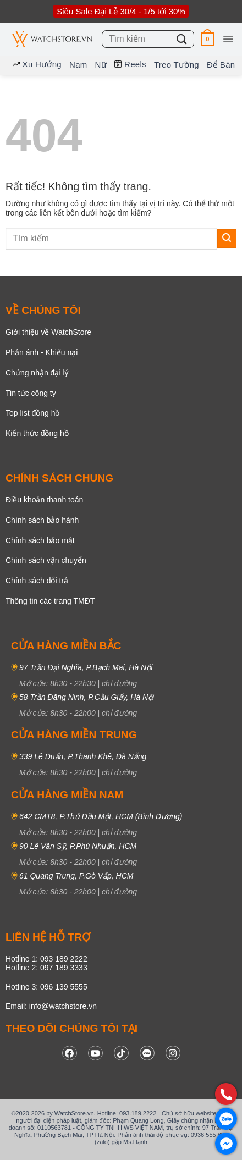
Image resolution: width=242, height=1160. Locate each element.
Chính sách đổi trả (37, 580)
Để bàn (221, 64)
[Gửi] (182, 38)
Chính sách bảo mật (40, 540)
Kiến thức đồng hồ (37, 433)
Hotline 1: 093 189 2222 (46, 958)
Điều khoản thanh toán (44, 499)
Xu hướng (37, 64)
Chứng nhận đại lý (37, 372)
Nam (78, 64)
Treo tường (176, 64)
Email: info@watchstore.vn (51, 1006)
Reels (130, 64)
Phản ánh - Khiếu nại (42, 352)
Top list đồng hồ (33, 412)
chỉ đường (119, 683)
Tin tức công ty (31, 393)
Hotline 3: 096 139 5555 (46, 986)
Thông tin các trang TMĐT (50, 600)
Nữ (101, 64)
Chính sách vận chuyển (46, 560)
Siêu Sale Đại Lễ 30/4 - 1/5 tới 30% (121, 11)
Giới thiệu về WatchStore (48, 332)
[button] (208, 39)
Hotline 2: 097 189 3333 (46, 967)
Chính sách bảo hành (42, 520)
